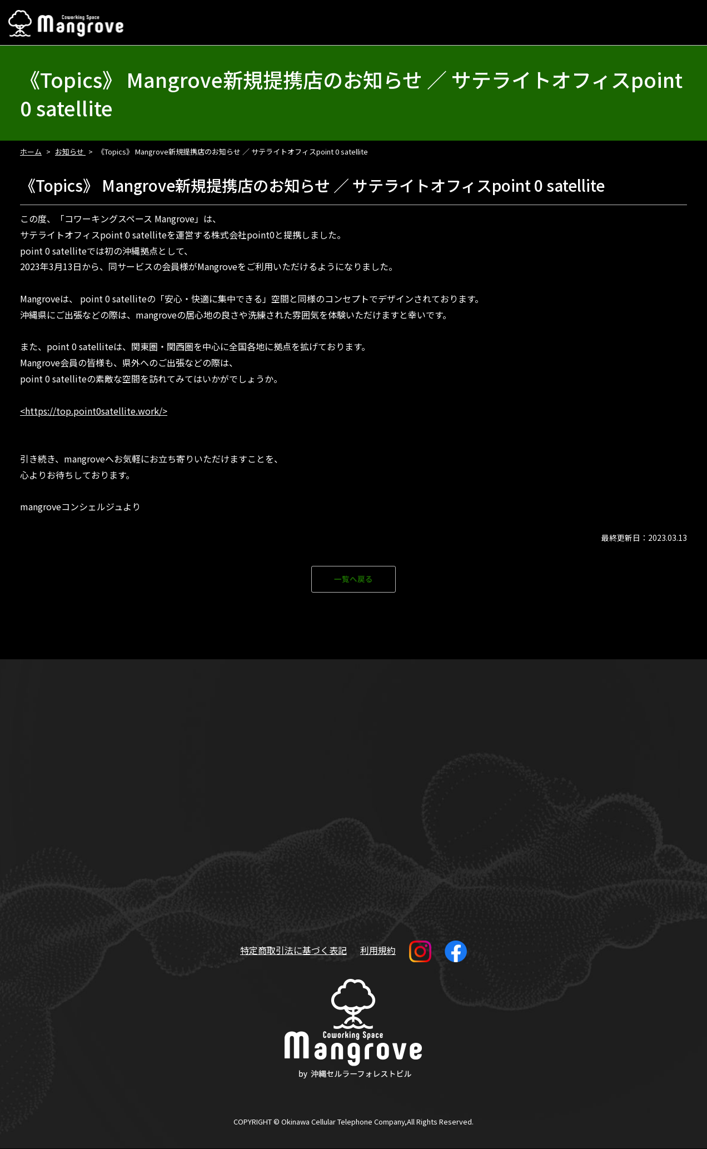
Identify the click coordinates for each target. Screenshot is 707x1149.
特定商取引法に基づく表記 (293, 950)
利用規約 (378, 950)
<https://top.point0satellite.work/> (93, 410)
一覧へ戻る (353, 579)
